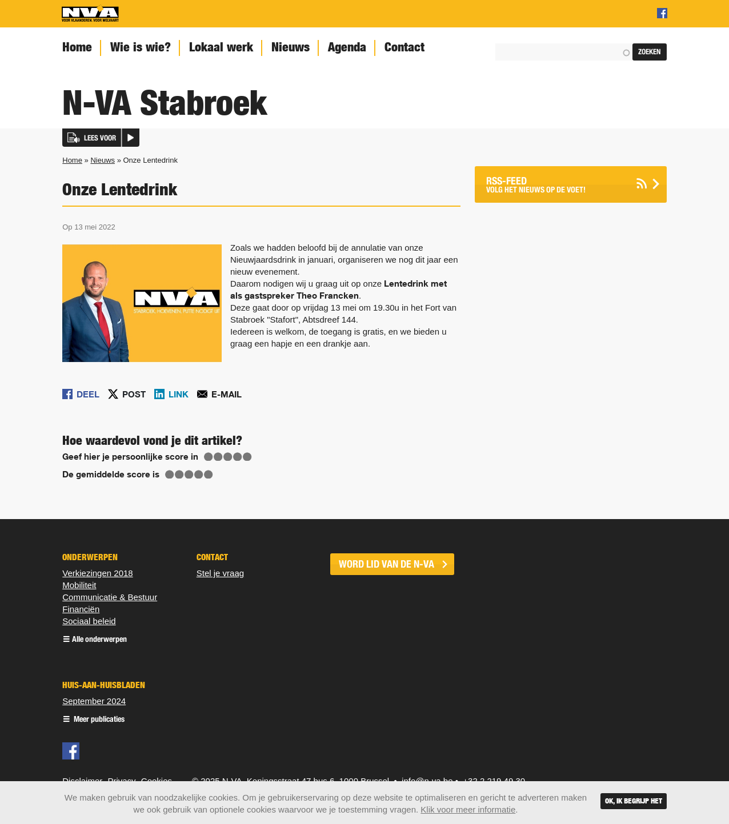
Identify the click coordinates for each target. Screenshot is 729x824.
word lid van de (386, 564)
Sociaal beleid (88, 621)
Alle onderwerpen (99, 640)
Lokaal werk (221, 47)
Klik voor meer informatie (467, 809)
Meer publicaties (98, 720)
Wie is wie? (140, 47)
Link (179, 394)
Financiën (80, 609)
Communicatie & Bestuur (109, 597)
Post (134, 394)
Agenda (347, 47)
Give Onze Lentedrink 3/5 (228, 456)
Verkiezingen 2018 (97, 573)
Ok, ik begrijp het (633, 801)
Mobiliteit (79, 585)
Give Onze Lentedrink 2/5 (218, 456)
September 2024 (94, 701)
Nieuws (290, 47)
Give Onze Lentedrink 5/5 (247, 456)
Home (77, 47)
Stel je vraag (220, 573)
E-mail (226, 394)
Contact (404, 47)
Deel (88, 394)
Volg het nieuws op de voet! (556, 185)
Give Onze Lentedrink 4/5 (237, 456)
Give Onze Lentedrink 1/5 (208, 456)
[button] (100, 137)
